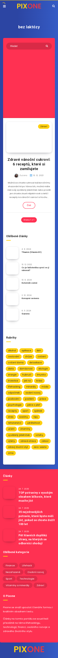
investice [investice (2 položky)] (13, 380)
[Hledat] (29, 46)
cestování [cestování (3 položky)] (13, 356)
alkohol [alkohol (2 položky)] (12, 350)
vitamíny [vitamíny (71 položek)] (25, 428)
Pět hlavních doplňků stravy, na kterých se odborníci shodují (33, 539)
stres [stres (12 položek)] (11, 416)
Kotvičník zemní (29, 283)
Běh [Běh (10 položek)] (39, 350)
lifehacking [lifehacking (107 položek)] (14, 386)
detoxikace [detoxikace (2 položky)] (35, 362)
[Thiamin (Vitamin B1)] (12, 253)
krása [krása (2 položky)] (39, 380)
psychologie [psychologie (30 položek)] (14, 404)
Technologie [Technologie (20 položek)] (27, 578)
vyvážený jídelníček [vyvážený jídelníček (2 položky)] (19, 435)
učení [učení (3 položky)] (11, 428)
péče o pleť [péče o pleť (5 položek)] (33, 404)
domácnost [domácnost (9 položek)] (26, 368)
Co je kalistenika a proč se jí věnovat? (35, 269)
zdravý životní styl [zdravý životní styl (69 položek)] (18, 447)
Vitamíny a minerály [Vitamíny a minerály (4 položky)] (17, 585)
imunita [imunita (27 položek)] (41, 374)
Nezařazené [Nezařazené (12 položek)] (13, 572)
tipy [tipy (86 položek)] (36, 416)
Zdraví (43, 126)
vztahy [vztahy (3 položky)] (39, 435)
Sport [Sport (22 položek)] (9, 578)
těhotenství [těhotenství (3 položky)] (14, 422)
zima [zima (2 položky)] (10, 453)
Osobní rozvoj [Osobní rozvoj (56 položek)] (36, 572)
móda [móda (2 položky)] (45, 386)
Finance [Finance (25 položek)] (10, 565)
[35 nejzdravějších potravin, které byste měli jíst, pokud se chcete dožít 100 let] (9, 512)
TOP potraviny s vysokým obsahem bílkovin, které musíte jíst (36, 496)
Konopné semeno (30, 298)
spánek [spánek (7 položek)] (38, 410)
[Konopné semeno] (12, 299)
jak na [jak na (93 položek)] (27, 380)
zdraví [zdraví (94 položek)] (45, 441)
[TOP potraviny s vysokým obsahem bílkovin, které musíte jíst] (9, 493)
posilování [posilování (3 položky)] (13, 398)
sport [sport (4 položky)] (25, 410)
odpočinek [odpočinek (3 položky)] (14, 392)
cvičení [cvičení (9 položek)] (42, 356)
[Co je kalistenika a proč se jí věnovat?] (12, 268)
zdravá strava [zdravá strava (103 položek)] (28, 441)
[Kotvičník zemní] (12, 284)
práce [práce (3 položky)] (43, 398)
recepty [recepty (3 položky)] (12, 410)
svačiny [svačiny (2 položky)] (23, 416)
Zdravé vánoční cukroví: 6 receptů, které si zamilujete (29, 164)
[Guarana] (12, 314)
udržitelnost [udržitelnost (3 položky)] (33, 422)
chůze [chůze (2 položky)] (28, 356)
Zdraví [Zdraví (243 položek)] (40, 585)
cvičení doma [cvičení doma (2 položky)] (16, 362)
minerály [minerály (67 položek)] (31, 386)
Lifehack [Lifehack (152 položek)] (27, 565)
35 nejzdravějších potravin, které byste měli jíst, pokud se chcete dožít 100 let (37, 518)
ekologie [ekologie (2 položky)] (43, 368)
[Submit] (47, 45)
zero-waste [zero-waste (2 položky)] (40, 447)
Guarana (25, 314)
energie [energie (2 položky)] (12, 374)
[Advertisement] (29, 83)
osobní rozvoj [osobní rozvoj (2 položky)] (33, 392)
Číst (29, 205)
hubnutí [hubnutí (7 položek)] (26, 374)
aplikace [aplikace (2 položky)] (26, 350)
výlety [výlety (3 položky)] (11, 441)
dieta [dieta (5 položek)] (11, 368)
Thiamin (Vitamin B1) (32, 252)
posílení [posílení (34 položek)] (29, 398)
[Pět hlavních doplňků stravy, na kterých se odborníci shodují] (9, 535)
